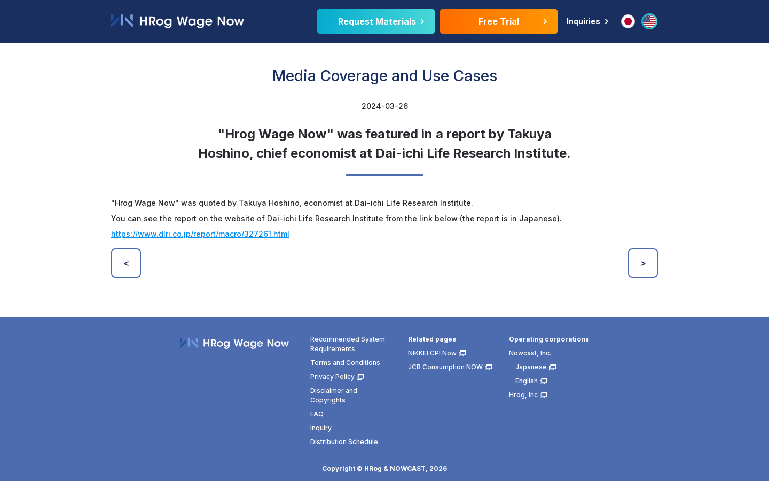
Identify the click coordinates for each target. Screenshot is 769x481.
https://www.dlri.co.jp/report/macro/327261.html (200, 233)
